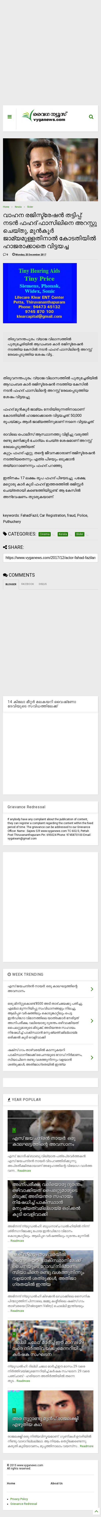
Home (6, 207)
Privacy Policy (19, 1499)
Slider (30, 207)
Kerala (18, 207)
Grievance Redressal (23, 1504)
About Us (56, 1483)
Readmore (24, 1170)
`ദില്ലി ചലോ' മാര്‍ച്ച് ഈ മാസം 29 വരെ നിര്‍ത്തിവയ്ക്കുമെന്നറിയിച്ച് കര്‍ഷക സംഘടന (48, 1348)
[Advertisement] (47, 55)
